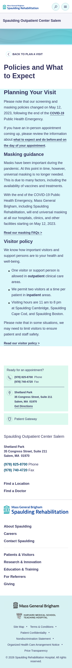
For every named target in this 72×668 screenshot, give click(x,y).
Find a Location (16, 484)
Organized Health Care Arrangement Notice (33, 644)
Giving (9, 584)
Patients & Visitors (19, 555)
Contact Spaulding (19, 541)
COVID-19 (57, 113)
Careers (10, 534)
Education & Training (21, 569)
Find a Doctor (15, 491)
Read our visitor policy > (22, 343)
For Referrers (15, 577)
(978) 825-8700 (15, 464)
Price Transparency (36, 650)
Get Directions (23, 406)
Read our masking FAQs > (23, 232)
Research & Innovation (22, 562)
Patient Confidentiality (33, 632)
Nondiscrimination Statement (33, 638)
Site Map (18, 626)
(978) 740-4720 (15, 470)
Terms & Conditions (41, 626)
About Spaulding (17, 526)
